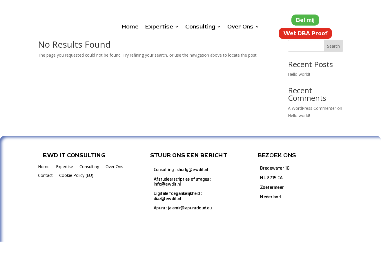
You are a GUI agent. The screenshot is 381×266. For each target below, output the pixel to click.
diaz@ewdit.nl (167, 223)
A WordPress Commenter (312, 132)
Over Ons (240, 27)
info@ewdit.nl (167, 208)
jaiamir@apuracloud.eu (190, 232)
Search (333, 70)
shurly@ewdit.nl (192, 194)
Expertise (159, 27)
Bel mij (305, 20)
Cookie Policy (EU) (76, 200)
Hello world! (299, 99)
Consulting (200, 27)
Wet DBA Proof (305, 33)
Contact (45, 200)
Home (130, 27)
